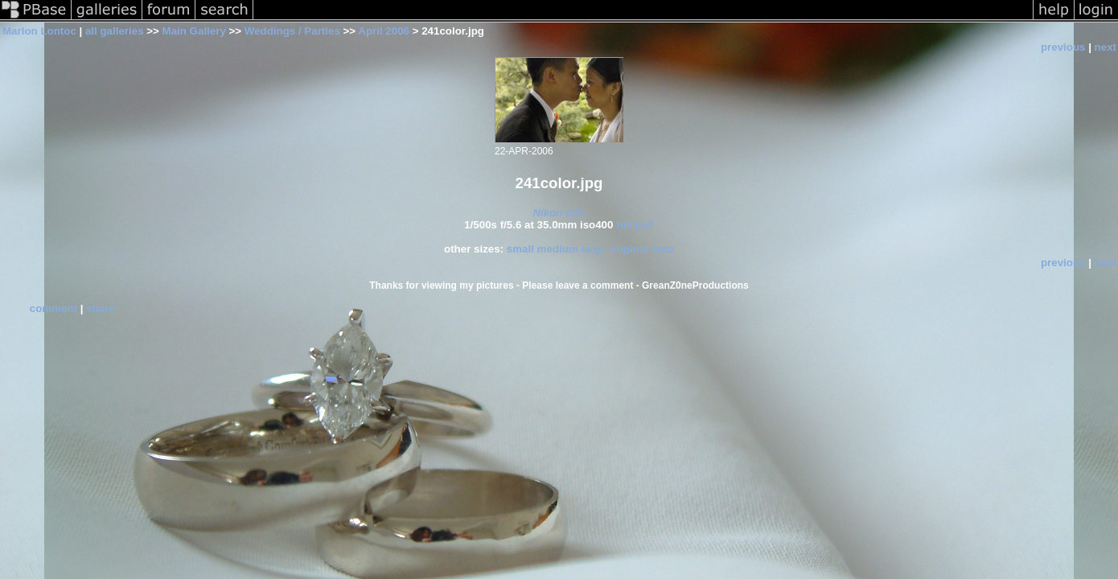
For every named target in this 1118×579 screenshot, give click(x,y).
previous (1063, 47)
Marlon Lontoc (39, 31)
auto (662, 249)
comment (53, 308)
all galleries (114, 31)
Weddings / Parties (292, 31)
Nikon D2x (558, 213)
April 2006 (383, 31)
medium (557, 249)
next (1105, 47)
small (520, 249)
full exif (635, 225)
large (593, 249)
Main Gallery (194, 31)
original (629, 249)
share (100, 308)
